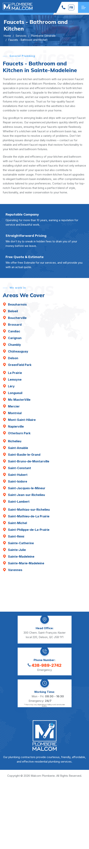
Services (21, 35)
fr (71, 7)
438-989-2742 (45, 665)
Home (7, 35)
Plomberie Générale (43, 35)
